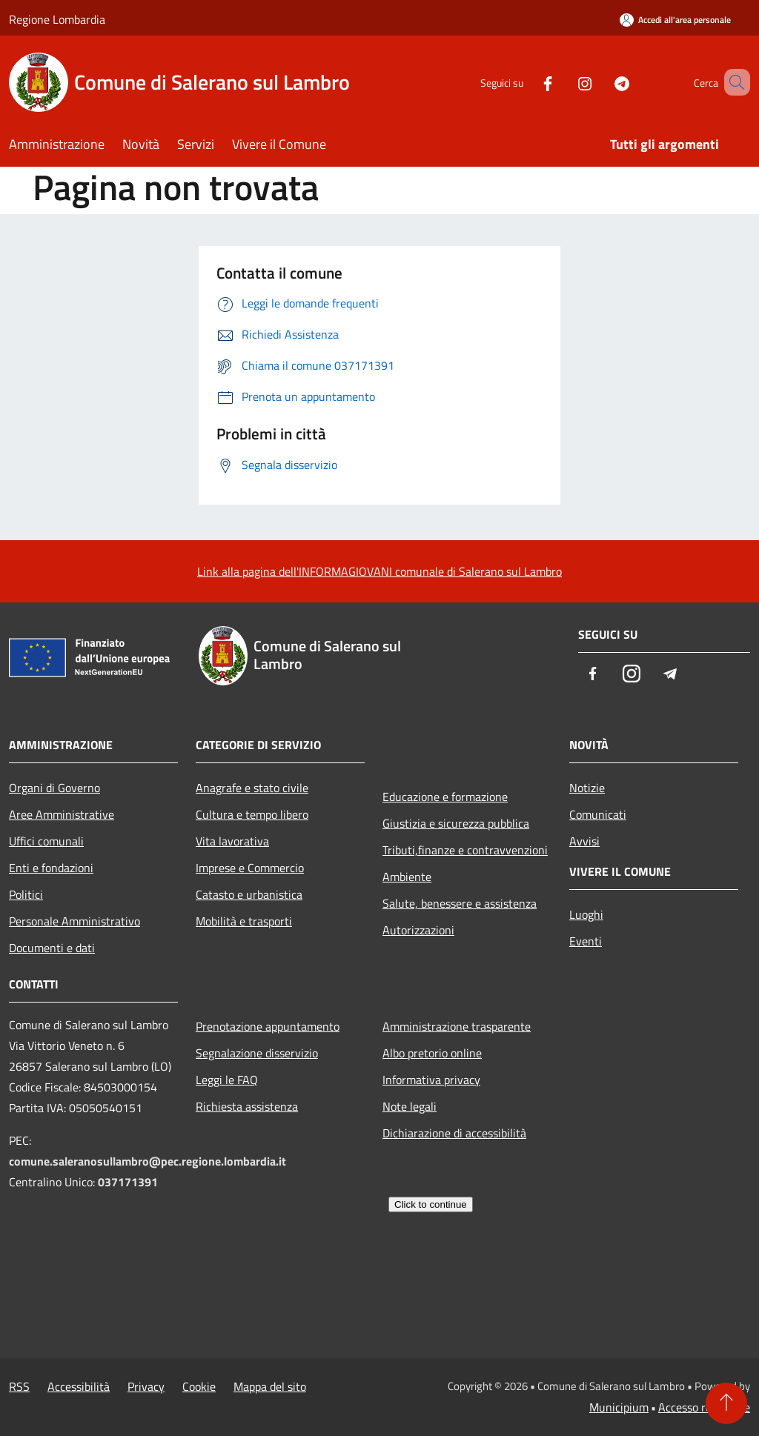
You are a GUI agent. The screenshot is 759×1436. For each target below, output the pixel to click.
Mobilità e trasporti (244, 921)
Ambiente (406, 876)
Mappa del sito (269, 1386)
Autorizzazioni (418, 930)
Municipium (619, 1407)
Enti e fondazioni (51, 868)
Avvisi (584, 841)
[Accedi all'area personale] (675, 19)
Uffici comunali (46, 841)
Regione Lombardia (57, 19)
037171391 (128, 1182)
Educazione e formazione (445, 796)
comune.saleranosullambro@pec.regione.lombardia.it (147, 1161)
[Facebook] (526, 82)
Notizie (587, 788)
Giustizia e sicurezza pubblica (455, 823)
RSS (19, 1386)
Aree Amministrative (61, 814)
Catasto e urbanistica (249, 894)
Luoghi (586, 914)
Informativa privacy (431, 1079)
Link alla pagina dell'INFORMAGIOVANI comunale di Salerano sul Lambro (379, 571)
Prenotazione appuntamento (267, 1026)
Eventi (585, 941)
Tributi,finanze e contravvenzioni (465, 850)
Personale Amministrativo (74, 921)
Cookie (199, 1386)
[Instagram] (563, 82)
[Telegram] (600, 82)
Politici (26, 894)
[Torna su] (726, 1403)
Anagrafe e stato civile (252, 788)
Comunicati (597, 814)
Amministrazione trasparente (456, 1026)
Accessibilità (78, 1386)
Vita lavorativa (232, 841)
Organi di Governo (54, 788)
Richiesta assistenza (247, 1106)
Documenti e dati (52, 948)
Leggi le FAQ (227, 1079)
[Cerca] (732, 82)
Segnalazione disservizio (257, 1053)
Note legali (409, 1106)
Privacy (146, 1386)
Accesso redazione (704, 1407)
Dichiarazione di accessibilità (454, 1133)
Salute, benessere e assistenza (459, 903)
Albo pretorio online (432, 1053)
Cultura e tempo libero (252, 814)
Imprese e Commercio (250, 868)
